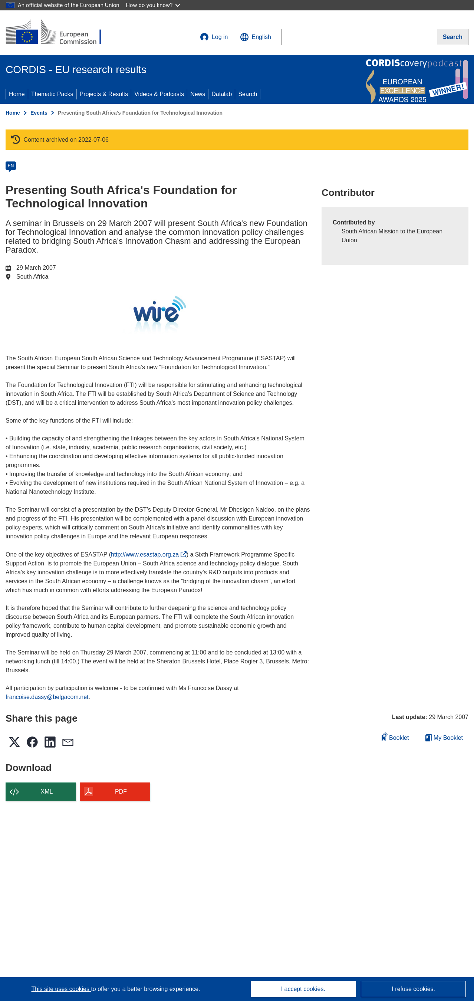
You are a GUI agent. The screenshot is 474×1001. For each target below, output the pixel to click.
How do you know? (153, 5)
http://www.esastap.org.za (149, 554)
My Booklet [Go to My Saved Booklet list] (444, 737)
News (197, 94)
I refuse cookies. (413, 989)
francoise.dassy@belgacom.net (47, 697)
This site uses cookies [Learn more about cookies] (61, 989)
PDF (121, 791)
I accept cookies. (303, 989)
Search (247, 94)
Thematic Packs (52, 94)
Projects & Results (104, 94)
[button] (255, 37)
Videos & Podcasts (159, 94)
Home (17, 94)
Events (38, 113)
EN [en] (11, 165)
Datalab (221, 94)
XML (47, 791)
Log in (214, 37)
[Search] (452, 37)
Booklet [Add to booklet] (395, 736)
